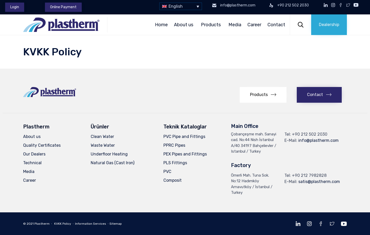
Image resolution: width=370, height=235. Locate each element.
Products (211, 25)
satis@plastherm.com (319, 181)
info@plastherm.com (318, 140)
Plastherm (42, 223)
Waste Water (103, 145)
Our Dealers (34, 154)
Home (161, 25)
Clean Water (102, 136)
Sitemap (115, 223)
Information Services (90, 223)
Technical (32, 162)
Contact (277, 25)
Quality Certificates (42, 145)
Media (234, 25)
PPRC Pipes (174, 145)
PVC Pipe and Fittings (184, 136)
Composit (172, 180)
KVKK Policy (62, 223)
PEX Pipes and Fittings (185, 154)
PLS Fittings (175, 162)
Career (254, 25)
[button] (14, 7)
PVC (167, 171)
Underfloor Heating (109, 154)
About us (184, 25)
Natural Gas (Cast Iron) (112, 162)
